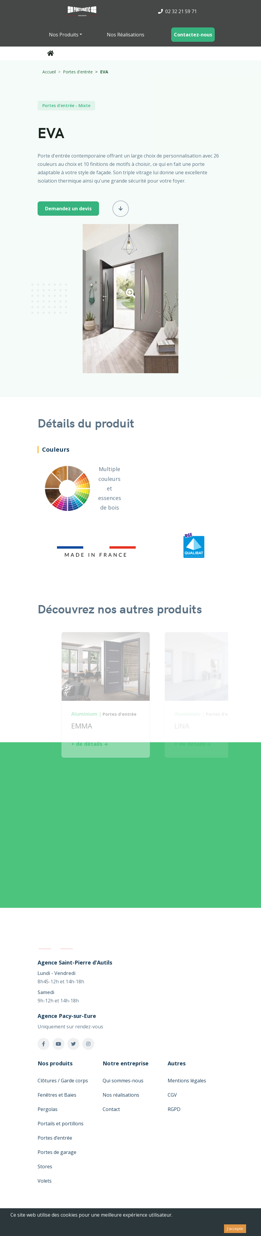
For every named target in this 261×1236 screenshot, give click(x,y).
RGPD (174, 1109)
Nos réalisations (121, 1095)
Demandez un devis (68, 208)
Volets (45, 1181)
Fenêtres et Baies (57, 1095)
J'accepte (235, 1228)
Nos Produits (63, 34)
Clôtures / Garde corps (63, 1080)
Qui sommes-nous (123, 1080)
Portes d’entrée (55, 1138)
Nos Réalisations (125, 34)
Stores (45, 1166)
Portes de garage (57, 1152)
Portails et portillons (61, 1123)
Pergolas (48, 1109)
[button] (130, 295)
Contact (111, 1109)
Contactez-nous (193, 34)
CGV (172, 1095)
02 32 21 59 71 (177, 11)
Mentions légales (187, 1080)
